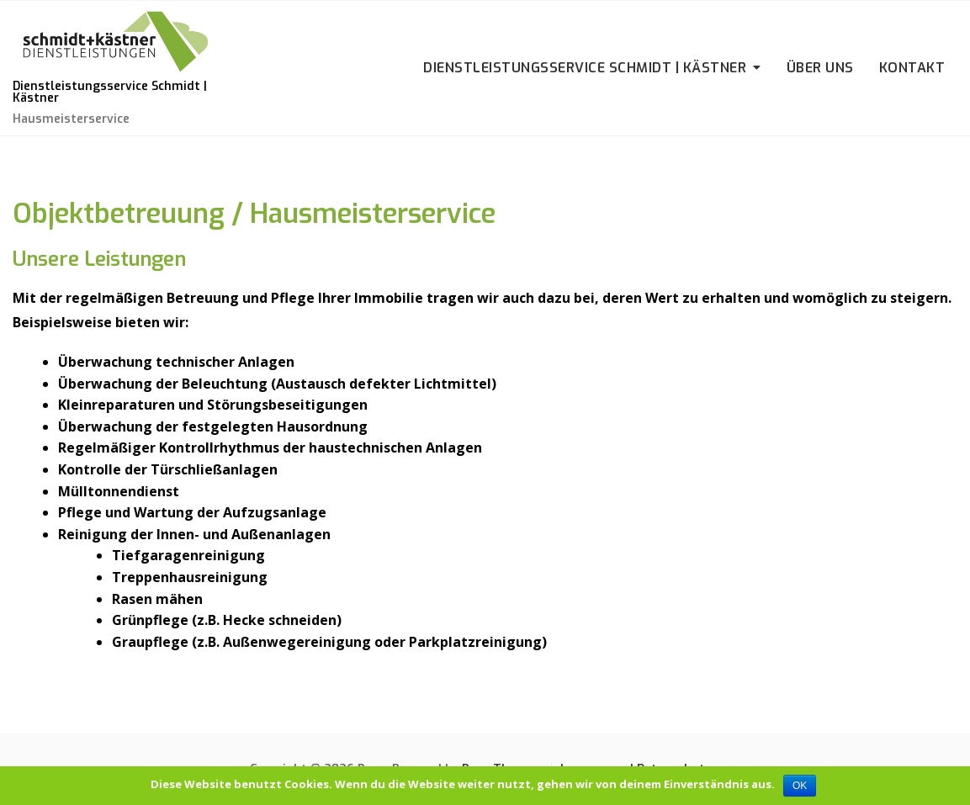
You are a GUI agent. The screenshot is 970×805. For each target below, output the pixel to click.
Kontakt (912, 68)
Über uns (820, 68)
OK (799, 786)
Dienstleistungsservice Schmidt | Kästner (110, 92)
